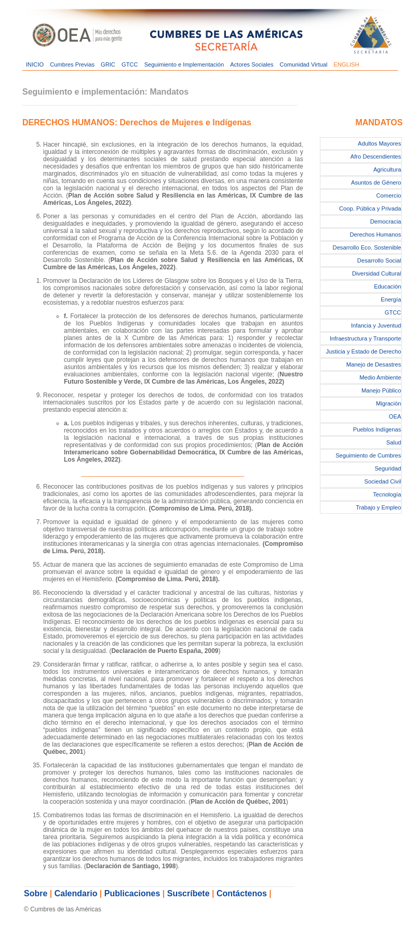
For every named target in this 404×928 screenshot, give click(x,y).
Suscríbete (188, 893)
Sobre (35, 893)
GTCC (130, 64)
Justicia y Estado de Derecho (363, 351)
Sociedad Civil (383, 481)
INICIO (35, 64)
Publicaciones (132, 893)
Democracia (385, 221)
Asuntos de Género (376, 182)
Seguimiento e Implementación (184, 64)
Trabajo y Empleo (378, 507)
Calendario (76, 893)
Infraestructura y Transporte (365, 338)
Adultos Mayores (379, 143)
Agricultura (387, 169)
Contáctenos (242, 893)
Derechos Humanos (375, 234)
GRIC (108, 64)
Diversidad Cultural (376, 273)
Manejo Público (381, 390)
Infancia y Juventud (376, 325)
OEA (395, 416)
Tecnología (387, 494)
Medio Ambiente (380, 377)
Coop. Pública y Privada (370, 208)
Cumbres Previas (72, 64)
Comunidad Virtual (304, 64)
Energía (391, 299)
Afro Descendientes (376, 156)
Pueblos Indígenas (377, 429)
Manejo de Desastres (373, 364)
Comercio (388, 195)
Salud (393, 442)
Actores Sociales (251, 64)
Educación (387, 286)
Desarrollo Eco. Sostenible (367, 247)
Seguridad (387, 468)
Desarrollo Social (379, 260)
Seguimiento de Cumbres (368, 455)
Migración (388, 403)
